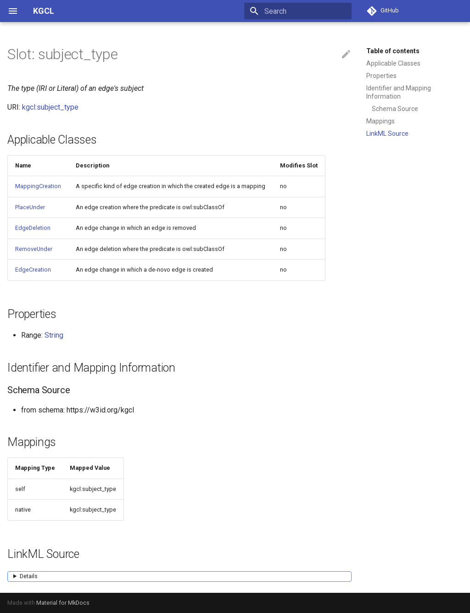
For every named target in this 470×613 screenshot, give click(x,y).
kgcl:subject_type (50, 107)
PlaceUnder (30, 207)
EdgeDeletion (32, 227)
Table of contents (393, 51)
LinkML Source (387, 133)
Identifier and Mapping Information (398, 92)
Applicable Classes (393, 63)
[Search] (298, 11)
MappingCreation (38, 186)
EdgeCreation (33, 269)
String (54, 335)
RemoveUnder (33, 248)
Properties (381, 75)
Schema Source (395, 108)
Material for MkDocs (63, 602)
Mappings (380, 121)
